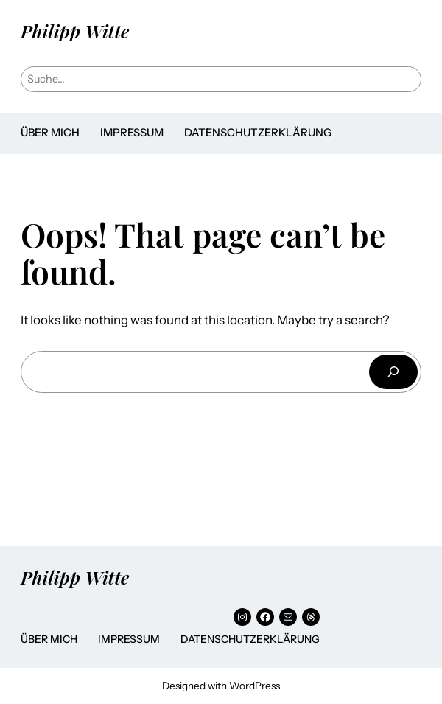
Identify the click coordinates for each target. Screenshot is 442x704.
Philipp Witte (75, 30)
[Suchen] (393, 372)
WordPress (254, 685)
